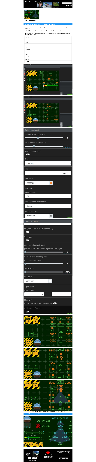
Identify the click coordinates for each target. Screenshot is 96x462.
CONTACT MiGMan (64, 458)
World (30, 1)
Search (35, 1)
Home (25, 1)
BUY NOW (69, 5)
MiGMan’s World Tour (66, 3)
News (40, 1)
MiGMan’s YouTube (48, 457)
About (29, 457)
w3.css (34, 460)
